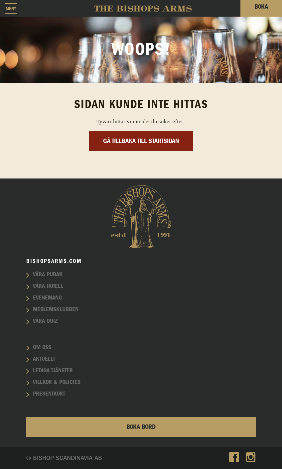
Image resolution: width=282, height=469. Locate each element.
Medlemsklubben (55, 309)
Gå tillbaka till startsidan (141, 141)
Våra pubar (48, 275)
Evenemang (47, 298)
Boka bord (141, 426)
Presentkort (49, 394)
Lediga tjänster (53, 371)
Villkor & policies (56, 382)
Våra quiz (45, 321)
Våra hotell (48, 286)
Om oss (42, 347)
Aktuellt (44, 359)
